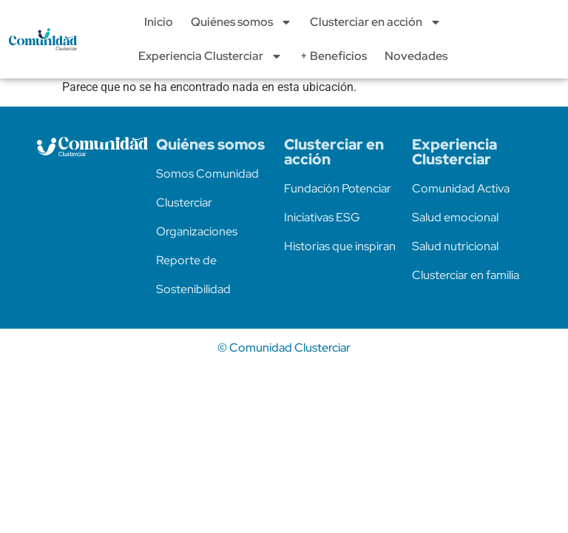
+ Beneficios (333, 56)
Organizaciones (196, 231)
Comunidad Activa (461, 188)
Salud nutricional (455, 246)
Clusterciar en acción (376, 22)
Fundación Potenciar (337, 188)
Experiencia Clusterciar (210, 56)
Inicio (158, 22)
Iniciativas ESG (322, 217)
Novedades (416, 56)
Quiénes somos (241, 22)
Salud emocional (455, 217)
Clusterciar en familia (465, 275)
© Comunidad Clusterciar (284, 347)
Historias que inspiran (340, 246)
